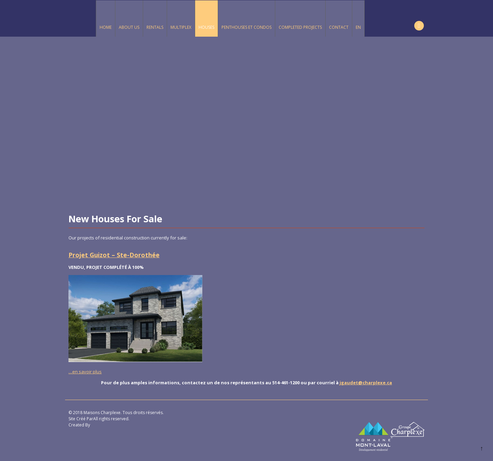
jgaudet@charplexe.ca (366, 382)
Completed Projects (300, 27)
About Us (129, 27)
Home (106, 27)
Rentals (155, 27)
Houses (206, 27)
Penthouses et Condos (246, 27)
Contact (339, 27)
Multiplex (180, 27)
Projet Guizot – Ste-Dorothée (114, 255)
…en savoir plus (85, 372)
